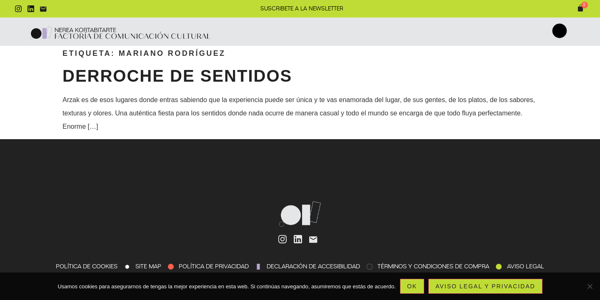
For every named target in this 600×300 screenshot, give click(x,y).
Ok (412, 286)
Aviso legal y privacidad (485, 286)
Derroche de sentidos (177, 76)
